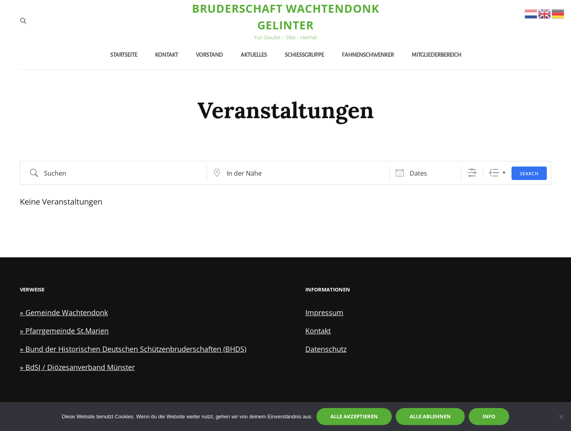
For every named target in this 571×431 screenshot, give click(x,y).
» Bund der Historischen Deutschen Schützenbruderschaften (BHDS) (133, 349)
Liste (494, 173)
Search (529, 173)
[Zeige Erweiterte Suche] (472, 173)
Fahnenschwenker (368, 55)
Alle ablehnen (430, 416)
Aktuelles (254, 55)
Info (489, 416)
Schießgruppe (304, 55)
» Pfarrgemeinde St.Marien (64, 330)
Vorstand (209, 55)
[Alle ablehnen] (561, 417)
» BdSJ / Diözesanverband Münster (77, 367)
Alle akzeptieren (354, 416)
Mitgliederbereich (436, 55)
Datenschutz (326, 349)
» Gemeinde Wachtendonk (64, 312)
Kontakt (166, 55)
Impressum (324, 312)
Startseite (123, 55)
